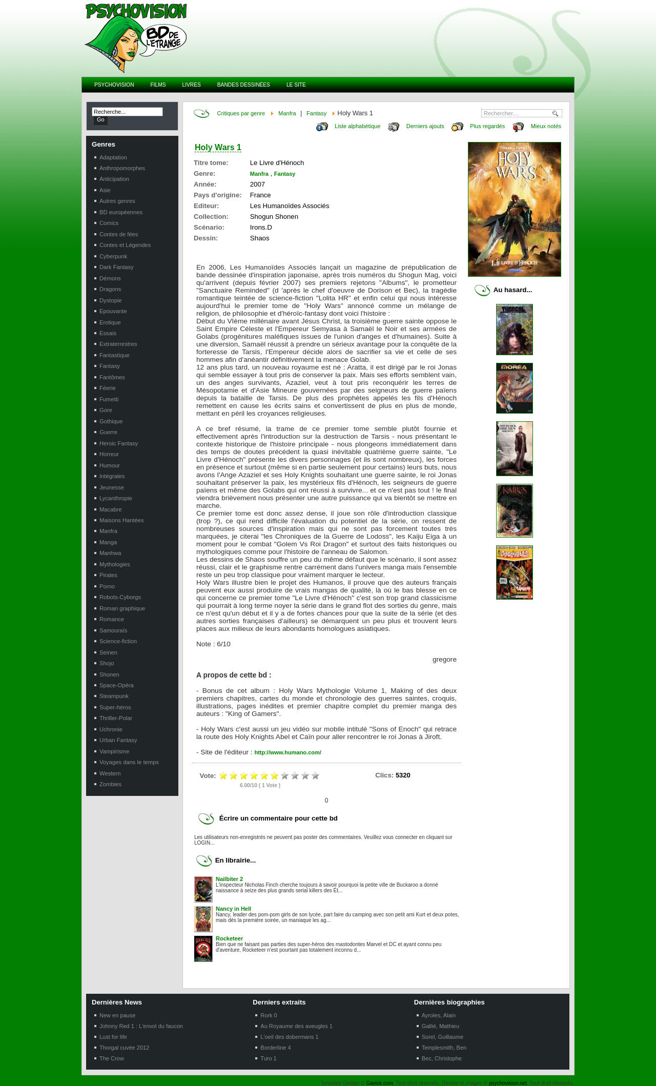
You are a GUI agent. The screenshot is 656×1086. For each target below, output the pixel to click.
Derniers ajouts (425, 126)
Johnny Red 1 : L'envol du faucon (141, 1026)
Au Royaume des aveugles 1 (296, 1026)
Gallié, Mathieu (440, 1026)
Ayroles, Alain (439, 1015)
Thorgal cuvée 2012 (124, 1047)
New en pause (117, 1015)
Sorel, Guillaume (442, 1037)
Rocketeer (229, 938)
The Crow (111, 1058)
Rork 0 (268, 1015)
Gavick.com (379, 1083)
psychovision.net (508, 1083)
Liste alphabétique (357, 126)
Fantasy (316, 113)
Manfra (287, 113)
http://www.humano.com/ (287, 752)
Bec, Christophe (442, 1058)
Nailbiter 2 (229, 879)
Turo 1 (268, 1058)
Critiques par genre (241, 113)
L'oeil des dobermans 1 (289, 1037)
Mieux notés (546, 126)
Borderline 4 (275, 1047)
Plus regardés (487, 126)
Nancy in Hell (233, 909)
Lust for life (113, 1037)
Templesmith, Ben (444, 1047)
